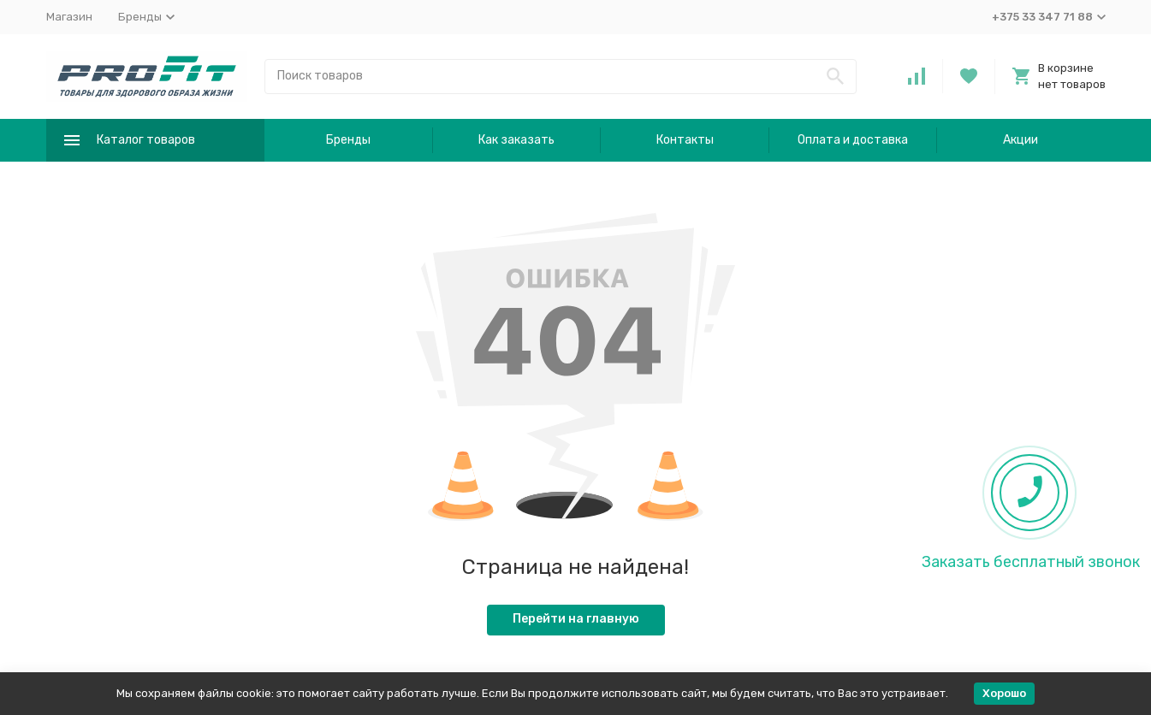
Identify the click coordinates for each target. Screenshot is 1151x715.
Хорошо (1004, 693)
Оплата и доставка (853, 140)
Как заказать (516, 140)
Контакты (685, 140)
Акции (1020, 140)
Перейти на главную (576, 619)
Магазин (69, 16)
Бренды (348, 140)
